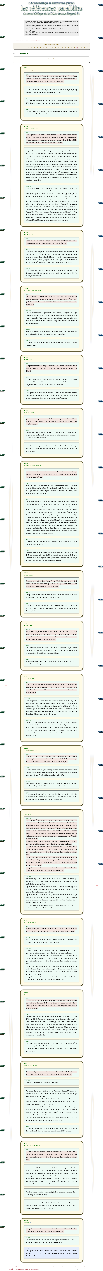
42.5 (34, 70)
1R (2, 326)
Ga (100, 268)
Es (2, 711)
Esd (2, 454)
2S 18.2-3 (26, 994)
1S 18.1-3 (26, 466)
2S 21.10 (26, 623)
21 (77, 47)
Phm (100, 566)
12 (49, 47)
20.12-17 (32, 466)
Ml (2, 1226)
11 (46, 47)
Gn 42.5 (27, 109)
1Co (100, 202)
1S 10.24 (31, 412)
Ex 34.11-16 (27, 128)
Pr (2, 615)
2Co (100, 235)
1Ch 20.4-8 (28, 1089)
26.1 (31, 70)
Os (2, 872)
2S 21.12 (26, 676)
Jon (2, 1001)
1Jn (100, 731)
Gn (2, 4)
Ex (2, 36)
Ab (2, 969)
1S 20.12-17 (28, 499)
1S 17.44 (31, 625)
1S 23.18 (28, 539)
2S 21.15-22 (27, 812)
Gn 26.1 (27, 98)
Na (2, 1065)
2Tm (100, 500)
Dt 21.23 (26, 625)
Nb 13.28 (26, 922)
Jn (100, 103)
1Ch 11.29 (26, 1066)
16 (62, 47)
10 (43, 47)
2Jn (100, 764)
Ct (2, 679)
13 (52, 47)
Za (2, 1194)
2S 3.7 (31, 575)
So (2, 1130)
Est (2, 519)
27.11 (36, 1066)
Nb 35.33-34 (27, 290)
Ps (2, 583)
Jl (2, 904)
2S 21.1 (26, 68)
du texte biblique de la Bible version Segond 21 (51, 13)
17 (65, 47)
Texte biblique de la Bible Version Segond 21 (18, 1266)
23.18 (37, 466)
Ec (2, 647)
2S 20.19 (31, 235)
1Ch (2, 390)
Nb (2, 100)
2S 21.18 (26, 1063)
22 (81, 47)
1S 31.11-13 (33, 678)
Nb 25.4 (26, 412)
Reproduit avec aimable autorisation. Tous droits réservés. (24, 1269)
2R (2, 358)
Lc (100, 70)
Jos (2, 165)
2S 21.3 (26, 232)
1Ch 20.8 (26, 1223)
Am (2, 937)
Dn (2, 840)
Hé (100, 599)
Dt (2, 133)
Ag (2, 1162)
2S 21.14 (26, 748)
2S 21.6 (26, 410)
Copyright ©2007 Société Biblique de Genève (18, 1268)
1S (2, 261)
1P (100, 665)
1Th (100, 401)
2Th (100, 434)
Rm (100, 169)
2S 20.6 (27, 1041)
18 (68, 47)
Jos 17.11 (26, 678)
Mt (100, 4)
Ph (100, 334)
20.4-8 (32, 1066)
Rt (2, 229)
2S (2, 293)
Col (100, 368)
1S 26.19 (26, 235)
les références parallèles (51, 8)
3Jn (100, 797)
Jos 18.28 (28, 781)
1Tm (100, 467)
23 (84, 47)
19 (71, 47)
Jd (100, 830)
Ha (2, 1097)
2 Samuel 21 (24, 54)
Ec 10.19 (39, 290)
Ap (100, 863)
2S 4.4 (41, 466)
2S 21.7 (26, 463)
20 (74, 47)
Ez (2, 808)
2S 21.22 (26, 1221)
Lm (2, 776)
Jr (2, 744)
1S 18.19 (26, 575)
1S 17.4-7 (26, 1145)
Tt (100, 533)
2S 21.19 (26, 1143)
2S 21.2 (26, 126)
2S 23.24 (32, 1145)
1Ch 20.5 (38, 1145)
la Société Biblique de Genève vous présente (51, 2)
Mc (100, 37)
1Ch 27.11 (28, 1126)
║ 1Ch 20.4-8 (27, 814)
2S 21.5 (26, 357)
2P (100, 698)
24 (87, 47)
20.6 (31, 994)
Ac (100, 136)
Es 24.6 (31, 359)
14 (55, 47)
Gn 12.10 (26, 70)
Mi (2, 1033)
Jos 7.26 (26, 750)
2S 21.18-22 (33, 922)
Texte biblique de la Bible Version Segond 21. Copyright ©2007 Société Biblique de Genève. (35, 40)
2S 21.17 (26, 992)
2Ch (2, 422)
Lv (2, 68)
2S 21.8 (26, 573)
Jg (2, 197)
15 (58, 47)
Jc (100, 632)
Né (2, 486)
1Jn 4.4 (31, 1223)
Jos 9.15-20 (34, 128)
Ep (100, 301)
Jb (2, 551)
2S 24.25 (35, 750)
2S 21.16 (26, 920)
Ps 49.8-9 (34, 290)
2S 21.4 (26, 288)
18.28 (30, 750)
